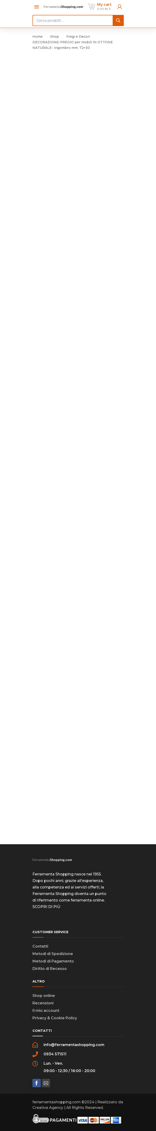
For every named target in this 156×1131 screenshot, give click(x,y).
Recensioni (43, 1003)
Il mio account (45, 1010)
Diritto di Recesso (49, 968)
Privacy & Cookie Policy (54, 1018)
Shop (54, 36)
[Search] (118, 20)
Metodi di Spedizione (52, 954)
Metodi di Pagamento (53, 961)
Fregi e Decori (78, 36)
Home (37, 36)
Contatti (40, 946)
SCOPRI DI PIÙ (46, 907)
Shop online (43, 995)
